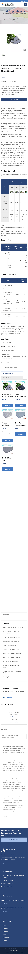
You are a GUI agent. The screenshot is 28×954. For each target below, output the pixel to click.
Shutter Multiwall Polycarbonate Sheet (13, 627)
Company (5, 928)
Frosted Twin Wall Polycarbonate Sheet (11, 666)
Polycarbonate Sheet (7, 807)
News (4, 934)
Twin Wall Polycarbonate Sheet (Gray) (20, 425)
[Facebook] (1, 863)
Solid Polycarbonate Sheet (16, 807)
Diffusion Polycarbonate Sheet (11, 649)
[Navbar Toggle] (25, 4)
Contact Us (5, 816)
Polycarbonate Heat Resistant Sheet (12, 653)
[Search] (12, 615)
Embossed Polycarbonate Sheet (11, 641)
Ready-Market (20, 952)
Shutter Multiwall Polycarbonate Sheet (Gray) (7, 426)
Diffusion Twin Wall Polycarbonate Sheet (12, 672)
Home (11, 18)
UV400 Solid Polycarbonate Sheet (11, 637)
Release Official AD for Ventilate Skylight (13, 900)
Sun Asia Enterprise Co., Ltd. (17, 948)
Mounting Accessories (8, 677)
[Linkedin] (5, 863)
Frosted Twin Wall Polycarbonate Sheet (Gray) (7, 461)
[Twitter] (3, 863)
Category (16, 18)
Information (6, 937)
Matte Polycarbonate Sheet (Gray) (20, 396)
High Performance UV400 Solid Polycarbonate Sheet (14, 19)
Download (7, 697)
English (24, 1)
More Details (14, 722)
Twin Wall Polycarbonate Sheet (11, 661)
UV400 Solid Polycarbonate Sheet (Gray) (7, 396)
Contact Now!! (14, 839)
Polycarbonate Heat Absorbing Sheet (12, 657)
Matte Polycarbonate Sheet (10, 645)
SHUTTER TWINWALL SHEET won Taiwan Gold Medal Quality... (12, 908)
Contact (5, 940)
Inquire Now (14, 99)
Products (5, 931)
